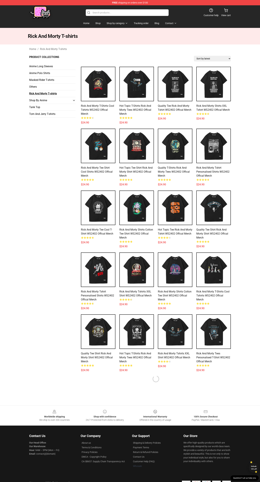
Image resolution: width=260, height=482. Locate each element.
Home (32, 49)
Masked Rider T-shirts (41, 79)
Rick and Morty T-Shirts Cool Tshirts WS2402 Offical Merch (97, 109)
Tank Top (34, 107)
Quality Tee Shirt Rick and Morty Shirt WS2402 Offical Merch (212, 233)
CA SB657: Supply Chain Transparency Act (103, 461)
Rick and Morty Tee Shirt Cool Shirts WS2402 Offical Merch (97, 171)
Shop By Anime (38, 100)
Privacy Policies (90, 452)
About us (86, 443)
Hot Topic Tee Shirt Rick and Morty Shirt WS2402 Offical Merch (136, 171)
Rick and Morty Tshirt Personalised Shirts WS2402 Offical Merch (212, 171)
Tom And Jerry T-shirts (42, 114)
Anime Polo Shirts (39, 73)
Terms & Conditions (91, 447)
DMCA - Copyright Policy (94, 456)
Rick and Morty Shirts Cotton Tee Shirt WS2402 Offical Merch (136, 233)
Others (33, 86)
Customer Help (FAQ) (144, 461)
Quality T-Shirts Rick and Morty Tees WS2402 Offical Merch (174, 171)
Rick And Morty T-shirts (53, 49)
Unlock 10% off (254, 467)
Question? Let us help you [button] (244, 478)
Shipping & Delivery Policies (147, 443)
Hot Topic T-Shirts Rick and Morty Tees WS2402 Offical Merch (135, 109)
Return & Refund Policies (145, 452)
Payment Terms (141, 447)
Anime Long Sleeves (41, 66)
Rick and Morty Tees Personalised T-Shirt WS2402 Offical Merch (213, 357)
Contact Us (138, 456)
